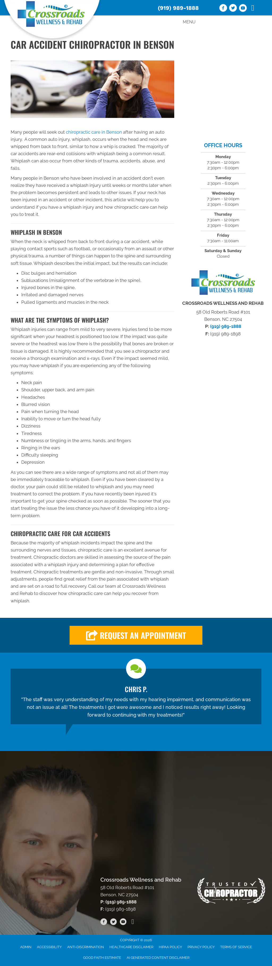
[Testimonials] (136, 696)
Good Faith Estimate (102, 958)
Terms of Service (236, 947)
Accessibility (49, 947)
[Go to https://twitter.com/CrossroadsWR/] (233, 9)
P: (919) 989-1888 (118, 902)
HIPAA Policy (170, 947)
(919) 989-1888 (178, 8)
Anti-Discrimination (85, 947)
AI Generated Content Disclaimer (158, 958)
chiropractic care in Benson (94, 132)
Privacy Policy (201, 947)
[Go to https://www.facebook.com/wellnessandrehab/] (223, 9)
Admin (25, 947)
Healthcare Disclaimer (131, 947)
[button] (136, 635)
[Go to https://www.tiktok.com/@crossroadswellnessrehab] (253, 8)
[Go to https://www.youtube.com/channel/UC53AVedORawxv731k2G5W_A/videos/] (243, 9)
